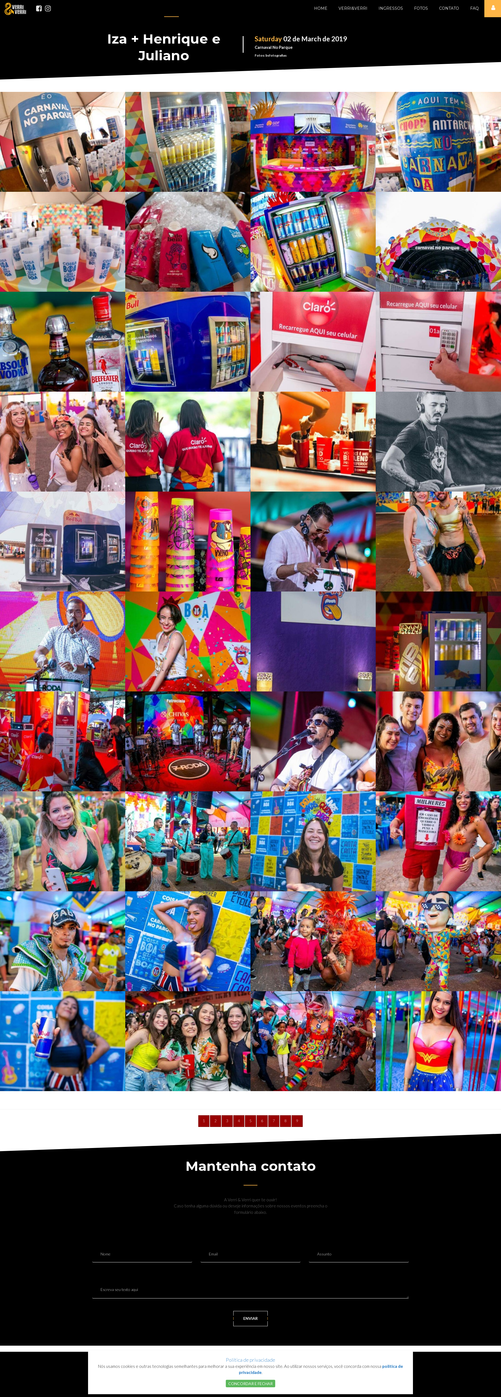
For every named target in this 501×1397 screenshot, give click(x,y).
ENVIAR (250, 1318)
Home (320, 8)
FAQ (474, 8)
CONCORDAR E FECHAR (250, 1383)
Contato (449, 8)
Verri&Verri (353, 8)
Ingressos (391, 8)
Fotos (421, 8)
